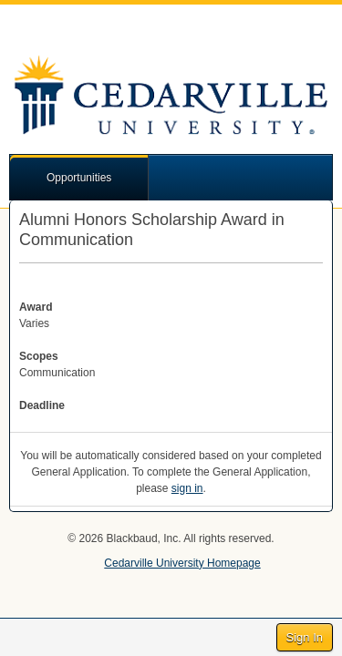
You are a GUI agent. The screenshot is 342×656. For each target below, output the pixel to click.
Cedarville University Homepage (182, 563)
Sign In (304, 637)
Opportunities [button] (79, 177)
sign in (187, 488)
